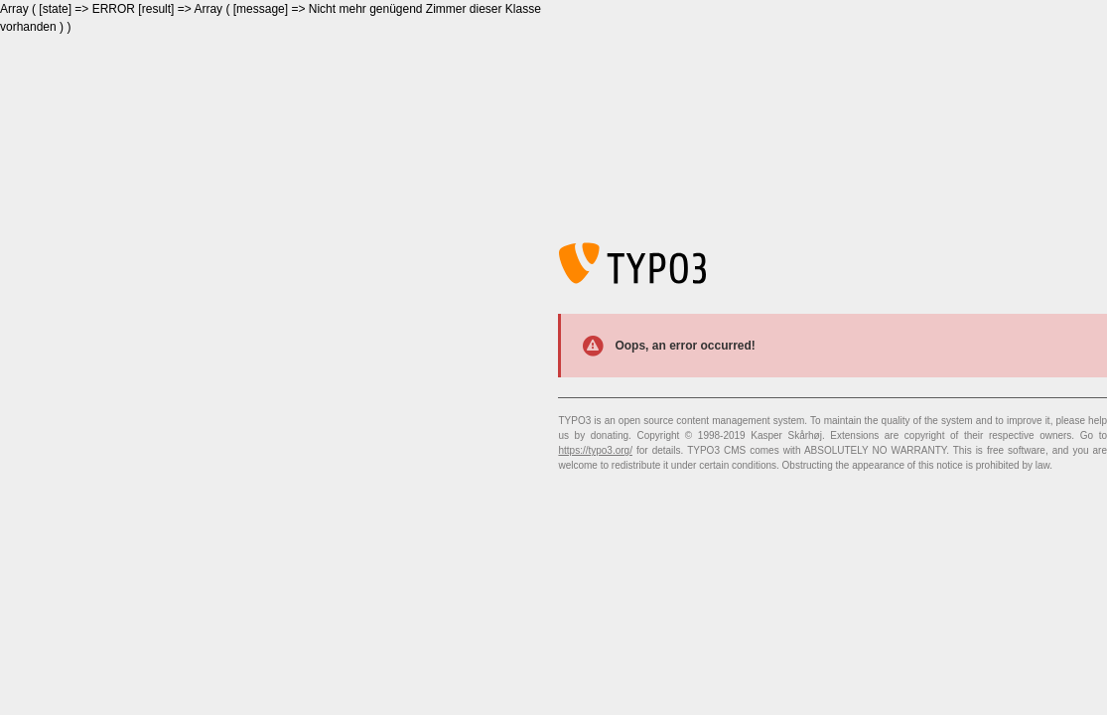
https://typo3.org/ (595, 450)
